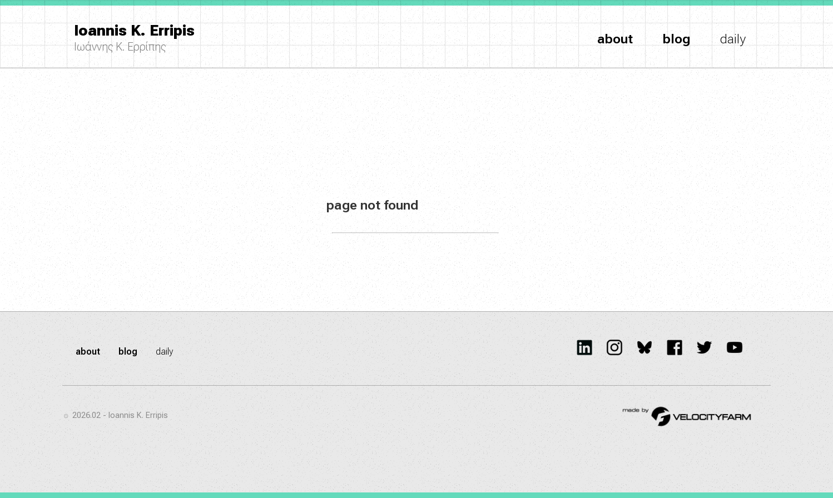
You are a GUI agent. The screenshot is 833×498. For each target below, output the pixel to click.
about (615, 39)
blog (676, 39)
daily (733, 39)
